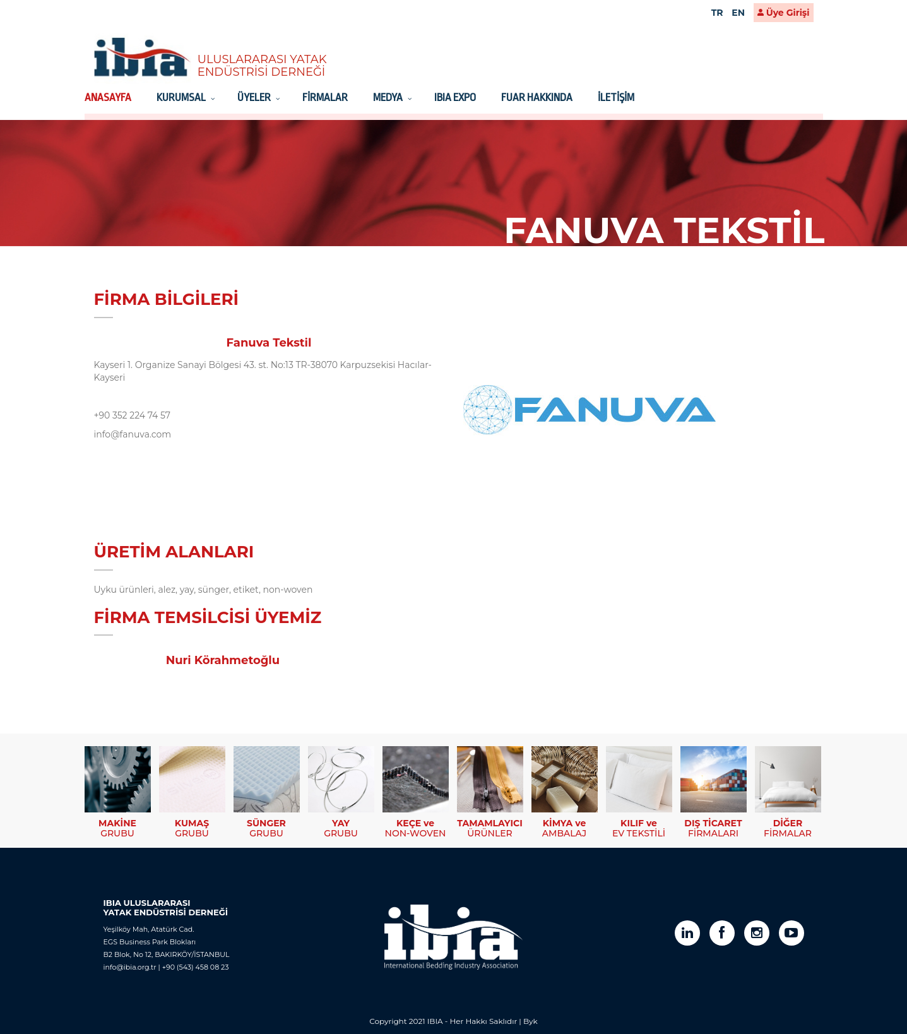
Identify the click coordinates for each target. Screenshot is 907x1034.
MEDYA (389, 98)
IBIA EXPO (455, 98)
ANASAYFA (108, 98)
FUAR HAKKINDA (536, 98)
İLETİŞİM (616, 98)
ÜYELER (255, 98)
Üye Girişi (783, 12)
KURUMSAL (182, 98)
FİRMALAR (325, 98)
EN (738, 12)
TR (717, 12)
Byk (530, 1021)
